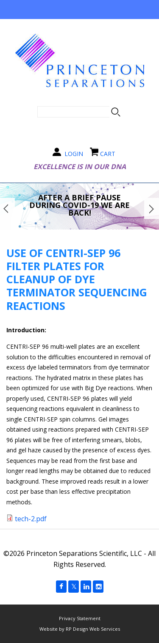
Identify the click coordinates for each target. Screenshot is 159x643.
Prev (7, 208)
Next (151, 208)
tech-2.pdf (31, 518)
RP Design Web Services (93, 629)
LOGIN (73, 154)
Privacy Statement (79, 618)
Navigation (79, 9)
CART (107, 154)
